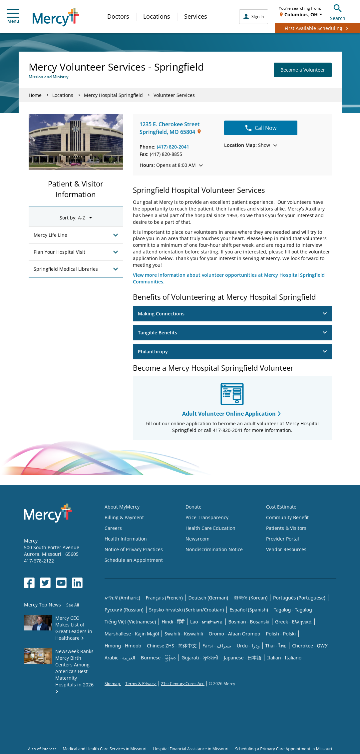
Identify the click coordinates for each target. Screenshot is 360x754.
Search (337, 11)
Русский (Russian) (124, 609)
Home (35, 95)
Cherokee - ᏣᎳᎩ (310, 645)
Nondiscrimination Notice (214, 549)
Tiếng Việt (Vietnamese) (130, 621)
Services (195, 16)
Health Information (126, 539)
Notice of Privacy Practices (134, 549)
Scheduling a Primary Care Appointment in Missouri (283, 749)
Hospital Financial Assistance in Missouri (190, 749)
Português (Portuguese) (299, 597)
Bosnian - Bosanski (248, 621)
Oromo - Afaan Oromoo (234, 633)
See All (72, 605)
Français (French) (164, 597)
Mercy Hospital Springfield (113, 95)
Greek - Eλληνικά (293, 621)
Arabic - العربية (120, 657)
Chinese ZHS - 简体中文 (172, 645)
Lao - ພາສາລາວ (206, 621)
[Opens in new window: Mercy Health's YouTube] (61, 582)
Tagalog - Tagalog (293, 609)
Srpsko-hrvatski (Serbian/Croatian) (186, 609)
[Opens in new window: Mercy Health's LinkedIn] (77, 582)
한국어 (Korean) (250, 597)
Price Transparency (206, 517)
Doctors (118, 16)
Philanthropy (232, 351)
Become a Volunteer (302, 70)
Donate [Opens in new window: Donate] (193, 507)
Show (250, 145)
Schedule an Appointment (134, 560)
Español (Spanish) (248, 609)
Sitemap (113, 683)
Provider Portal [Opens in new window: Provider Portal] (282, 539)
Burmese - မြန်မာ (158, 657)
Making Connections (232, 313)
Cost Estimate (281, 507)
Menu (13, 16)
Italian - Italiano (284, 657)
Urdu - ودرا (248, 645)
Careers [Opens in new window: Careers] (113, 528)
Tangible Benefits (232, 332)
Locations (156, 16)
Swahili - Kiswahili (184, 633)
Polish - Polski (281, 633)
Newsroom (197, 539)
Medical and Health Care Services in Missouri (105, 749)
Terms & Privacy (141, 683)
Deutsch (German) (208, 597)
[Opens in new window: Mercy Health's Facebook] (29, 582)
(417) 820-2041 (173, 147)
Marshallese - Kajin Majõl (132, 633)
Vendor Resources (286, 549)
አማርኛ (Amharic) (122, 597)
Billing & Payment (124, 517)
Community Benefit (287, 517)
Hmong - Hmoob (123, 645)
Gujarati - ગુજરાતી (199, 657)
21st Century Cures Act (182, 683)
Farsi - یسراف (216, 645)
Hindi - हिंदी (173, 621)
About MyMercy (122, 507)
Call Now (260, 128)
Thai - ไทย (276, 645)
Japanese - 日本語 (242, 657)
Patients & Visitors (286, 528)
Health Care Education (210, 528)
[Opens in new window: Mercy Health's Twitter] (45, 582)
